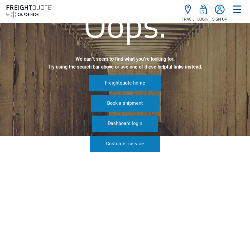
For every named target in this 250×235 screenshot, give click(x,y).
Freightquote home (125, 83)
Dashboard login (125, 123)
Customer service (125, 143)
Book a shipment (125, 103)
